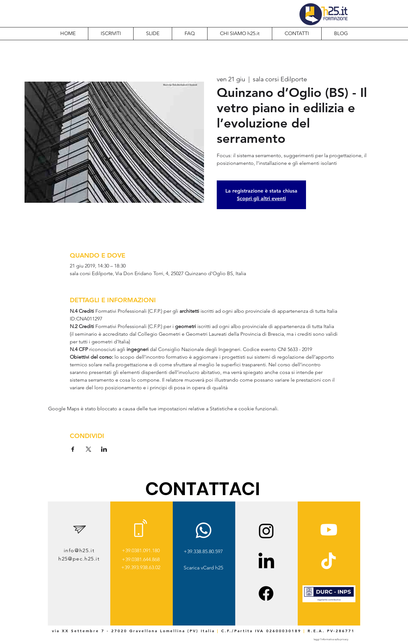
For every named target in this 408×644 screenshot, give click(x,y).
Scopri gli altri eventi (261, 198)
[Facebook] (266, 593)
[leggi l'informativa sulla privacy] (331, 639)
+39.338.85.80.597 (203, 551)
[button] (239, 33)
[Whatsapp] (203, 530)
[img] (328, 601)
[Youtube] (329, 529)
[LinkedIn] (266, 562)
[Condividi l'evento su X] (88, 449)
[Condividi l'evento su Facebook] (73, 449)
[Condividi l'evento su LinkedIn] (104, 449)
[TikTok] (328, 562)
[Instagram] (266, 530)
